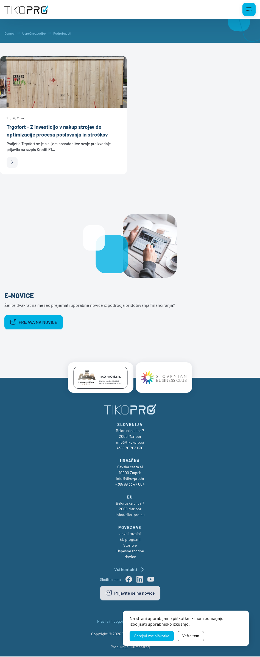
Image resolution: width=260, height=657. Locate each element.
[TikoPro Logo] (26, 9)
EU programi (130, 540)
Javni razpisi (130, 534)
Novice (130, 557)
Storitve (130, 545)
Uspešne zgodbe (130, 551)
